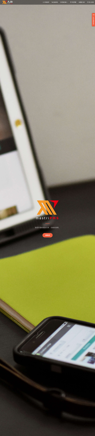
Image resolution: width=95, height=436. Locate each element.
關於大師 (82, 2)
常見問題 (73, 2)
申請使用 (46, 2)
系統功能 (64, 2)
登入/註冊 (90, 2)
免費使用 (47, 235)
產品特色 (55, 2)
